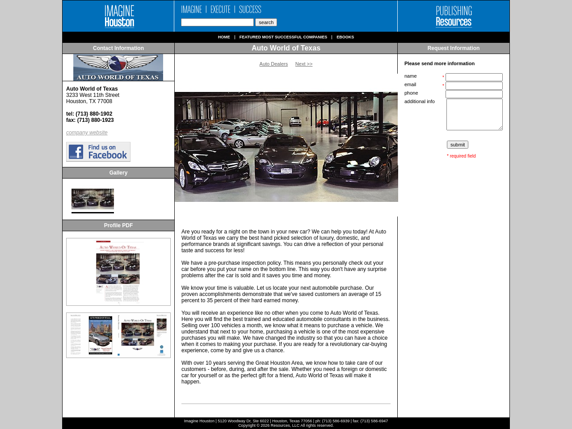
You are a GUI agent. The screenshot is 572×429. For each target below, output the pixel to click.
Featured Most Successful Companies (284, 37)
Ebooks (345, 37)
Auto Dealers (274, 64)
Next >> (304, 64)
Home (224, 37)
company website (87, 132)
